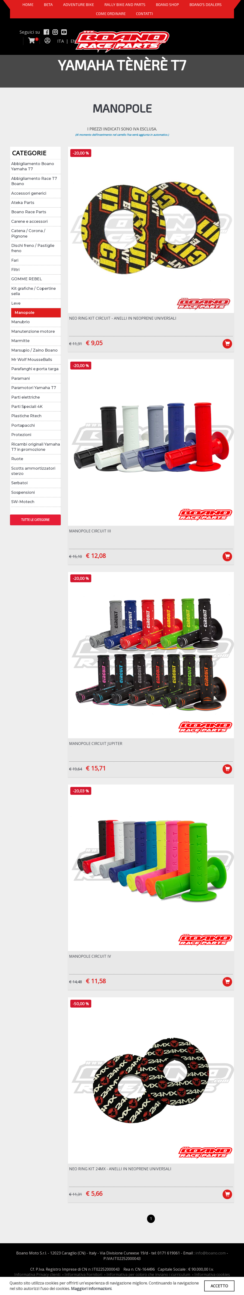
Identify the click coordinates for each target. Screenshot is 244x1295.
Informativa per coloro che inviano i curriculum (148, 1274)
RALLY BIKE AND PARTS (124, 4)
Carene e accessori (29, 221)
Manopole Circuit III (90, 531)
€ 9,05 (94, 343)
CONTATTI (144, 13)
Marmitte (20, 340)
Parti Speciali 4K (27, 406)
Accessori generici (28, 193)
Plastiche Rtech (26, 416)
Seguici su (30, 32)
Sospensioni (23, 492)
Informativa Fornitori (83, 1274)
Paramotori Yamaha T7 (33, 387)
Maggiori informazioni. (91, 1288)
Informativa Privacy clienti (37, 1274)
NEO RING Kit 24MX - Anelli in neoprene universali (120, 1168)
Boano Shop (167, 4)
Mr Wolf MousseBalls (31, 359)
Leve (15, 303)
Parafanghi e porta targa (35, 369)
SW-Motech (22, 501)
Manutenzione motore (33, 331)
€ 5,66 (94, 1193)
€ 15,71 (96, 768)
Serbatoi (19, 483)
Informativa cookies (212, 1274)
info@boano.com (210, 1253)
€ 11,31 (75, 343)
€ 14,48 (75, 981)
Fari (14, 260)
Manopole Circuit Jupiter (95, 743)
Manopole (25, 312)
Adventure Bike (78, 4)
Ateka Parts (22, 202)
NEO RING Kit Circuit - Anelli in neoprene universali (122, 318)
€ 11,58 (96, 981)
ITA (60, 41)
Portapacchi (23, 425)
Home (27, 4)
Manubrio (20, 322)
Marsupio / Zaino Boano (34, 350)
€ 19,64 (75, 769)
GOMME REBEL (26, 279)
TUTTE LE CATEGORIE (35, 520)
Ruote (17, 459)
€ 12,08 (96, 555)
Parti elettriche (25, 397)
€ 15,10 (75, 556)
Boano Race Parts (28, 212)
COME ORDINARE (111, 13)
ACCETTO (219, 1286)
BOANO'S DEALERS (205, 4)
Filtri (15, 269)
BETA (48, 4)
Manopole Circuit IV (90, 956)
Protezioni (21, 434)
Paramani (20, 378)
